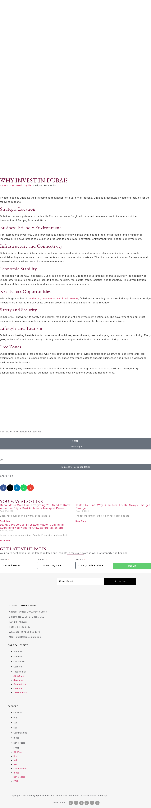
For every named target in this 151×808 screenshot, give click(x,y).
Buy (15, 717)
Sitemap (102, 795)
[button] (3, 487)
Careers (17, 667)
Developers (19, 743)
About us (18, 651)
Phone (80, 559)
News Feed (16, 185)
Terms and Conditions (67, 795)
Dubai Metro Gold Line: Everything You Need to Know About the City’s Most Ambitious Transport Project (35, 507)
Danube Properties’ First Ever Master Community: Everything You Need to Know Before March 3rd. (32, 526)
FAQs (16, 748)
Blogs (16, 738)
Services (18, 656)
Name (4, 559)
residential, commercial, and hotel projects (53, 298)
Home (3, 185)
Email (41, 559)
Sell (15, 723)
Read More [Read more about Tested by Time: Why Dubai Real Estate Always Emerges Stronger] (81, 521)
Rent (15, 728)
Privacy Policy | (89, 795)
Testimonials (20, 672)
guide (28, 185)
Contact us (19, 661)
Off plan (17, 712)
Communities (20, 733)
